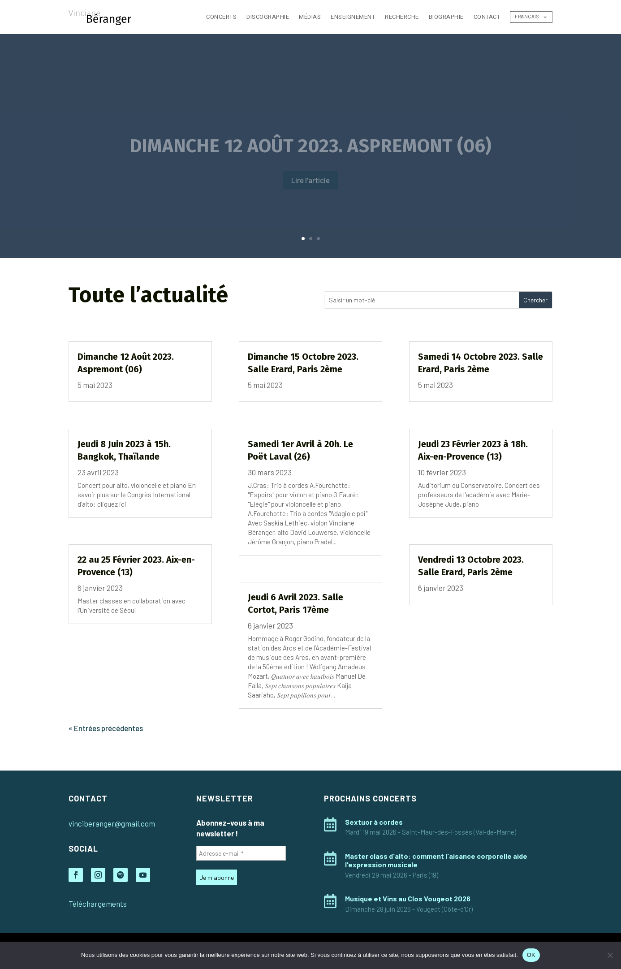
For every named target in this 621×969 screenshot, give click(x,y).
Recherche (402, 17)
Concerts (221, 17)
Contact (487, 17)
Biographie (446, 17)
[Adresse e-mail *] (241, 853)
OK (531, 955)
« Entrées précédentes (106, 728)
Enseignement (353, 17)
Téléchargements (98, 903)
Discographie (267, 17)
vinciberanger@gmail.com (112, 823)
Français (527, 17)
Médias (310, 17)
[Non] (609, 955)
